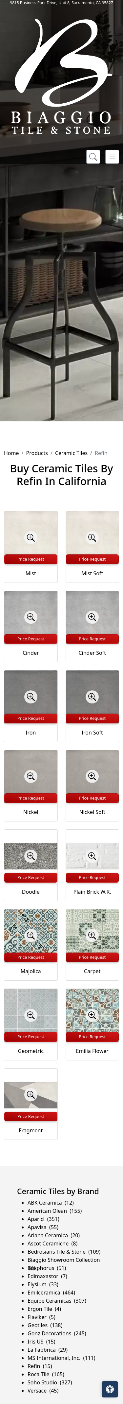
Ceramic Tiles (71, 453)
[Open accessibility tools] (110, 1389)
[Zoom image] (30, 537)
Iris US (41, 1341)
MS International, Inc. (61, 1358)
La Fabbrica (48, 1349)
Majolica (31, 971)
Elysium (43, 1284)
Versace (43, 1390)
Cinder (31, 652)
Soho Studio (50, 1382)
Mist (31, 573)
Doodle (31, 891)
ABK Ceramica (51, 1202)
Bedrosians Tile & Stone (64, 1251)
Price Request (30, 559)
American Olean (55, 1210)
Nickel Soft (92, 812)
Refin (40, 1366)
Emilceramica (51, 1292)
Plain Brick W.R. (92, 891)
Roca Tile (46, 1374)
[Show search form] (93, 157)
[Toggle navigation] (112, 157)
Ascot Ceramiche (52, 1243)
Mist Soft (92, 573)
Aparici (43, 1219)
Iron (31, 732)
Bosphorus (47, 1268)
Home (11, 453)
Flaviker (41, 1317)
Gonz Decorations (57, 1333)
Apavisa (43, 1227)
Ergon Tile (44, 1308)
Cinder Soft (92, 652)
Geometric (31, 1051)
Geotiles (45, 1325)
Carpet (92, 971)
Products (37, 453)
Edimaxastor (47, 1276)
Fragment (31, 1130)
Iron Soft (92, 732)
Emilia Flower (92, 1051)
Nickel (30, 812)
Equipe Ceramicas (57, 1300)
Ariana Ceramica (54, 1235)
